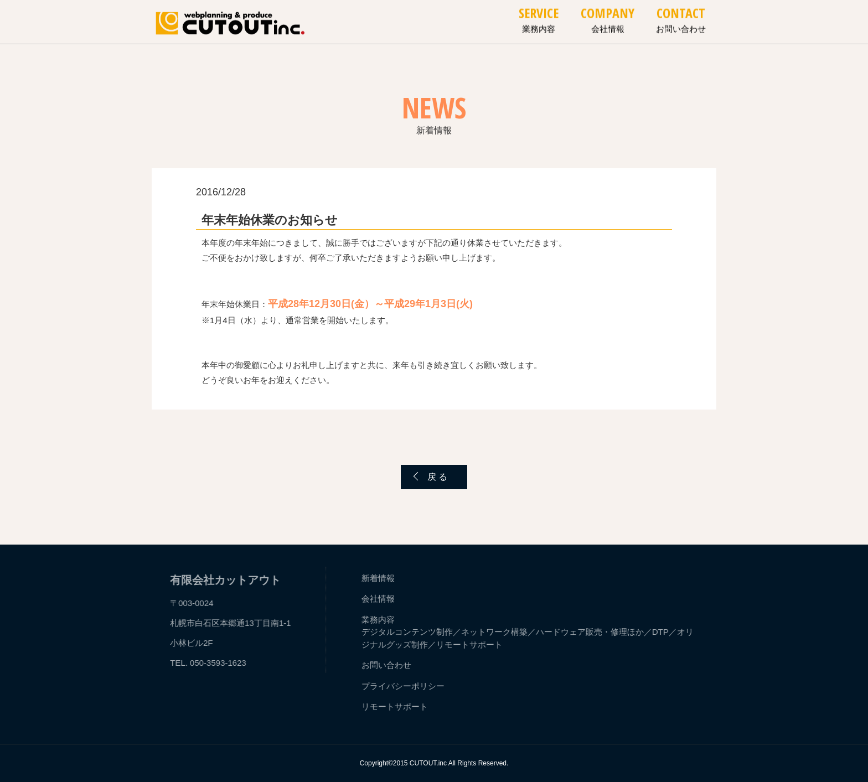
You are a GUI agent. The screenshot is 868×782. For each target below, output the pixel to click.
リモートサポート (470, 644)
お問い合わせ (387, 665)
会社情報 (379, 598)
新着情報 (379, 578)
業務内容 (379, 619)
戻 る (437, 476)
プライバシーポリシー (404, 686)
